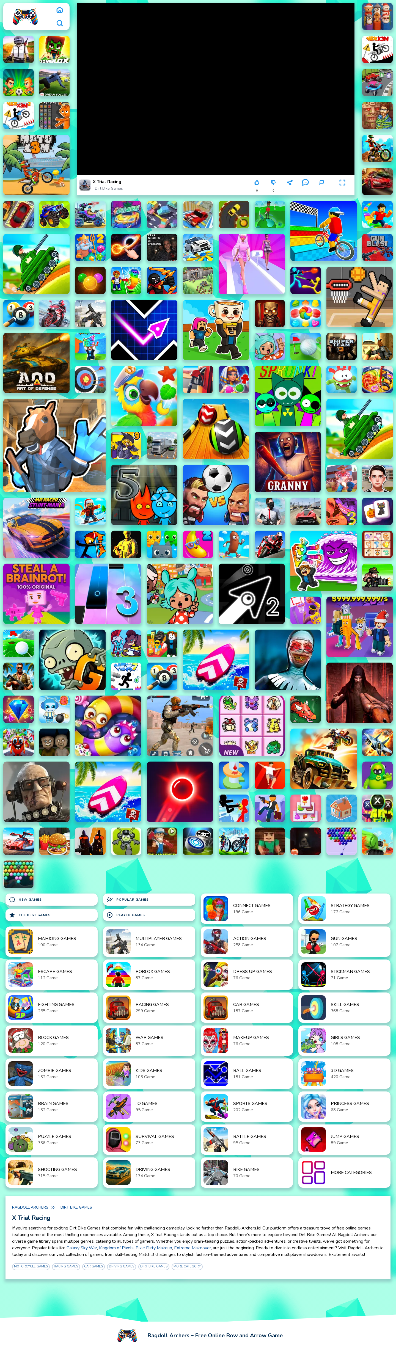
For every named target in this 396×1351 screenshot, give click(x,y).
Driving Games (121, 1266)
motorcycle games (31, 1266)
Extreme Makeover (192, 1248)
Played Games (125, 915)
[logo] (25, 16)
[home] (59, 9)
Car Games (93, 1266)
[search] (59, 23)
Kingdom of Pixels (116, 1248)
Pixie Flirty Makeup (154, 1248)
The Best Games (30, 915)
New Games (25, 899)
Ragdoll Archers (30, 1207)
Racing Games (66, 1266)
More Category (187, 1266)
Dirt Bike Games (109, 188)
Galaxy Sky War (82, 1248)
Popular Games (127, 899)
